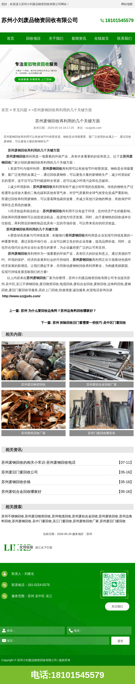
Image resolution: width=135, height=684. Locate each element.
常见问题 (20, 110)
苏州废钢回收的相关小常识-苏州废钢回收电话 (67, 462)
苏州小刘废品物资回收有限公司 (39, 20)
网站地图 (127, 4)
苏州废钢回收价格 (67, 482)
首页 (10, 38)
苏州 (31, 596)
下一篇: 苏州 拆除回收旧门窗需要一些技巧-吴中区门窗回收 (83, 322)
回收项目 (33, 38)
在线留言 (101, 38)
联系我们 (124, 38)
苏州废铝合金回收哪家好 (67, 491)
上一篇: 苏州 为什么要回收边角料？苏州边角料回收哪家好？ (52, 310)
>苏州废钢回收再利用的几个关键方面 (62, 110)
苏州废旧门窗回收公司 (67, 472)
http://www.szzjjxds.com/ (21, 296)
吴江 (49, 596)
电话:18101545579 (67, 675)
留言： (50, 641)
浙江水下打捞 (43, 547)
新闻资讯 (79, 38)
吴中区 (40, 596)
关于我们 (56, 38)
